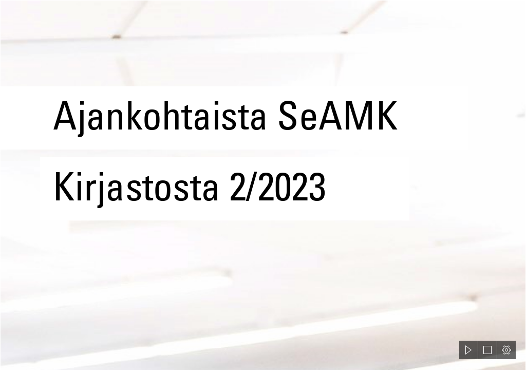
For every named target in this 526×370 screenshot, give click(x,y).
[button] (468, 350)
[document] (263, 185)
